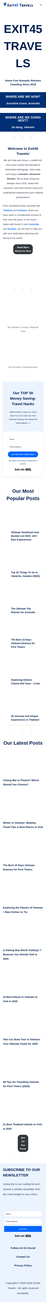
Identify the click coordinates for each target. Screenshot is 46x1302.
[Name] (23, 439)
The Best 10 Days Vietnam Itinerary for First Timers (23, 643)
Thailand (8, 210)
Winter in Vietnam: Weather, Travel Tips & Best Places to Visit (23, 824)
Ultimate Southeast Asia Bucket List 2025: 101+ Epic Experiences (25, 536)
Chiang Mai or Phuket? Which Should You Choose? (21, 782)
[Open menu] (41, 5)
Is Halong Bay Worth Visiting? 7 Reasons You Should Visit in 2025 (22, 954)
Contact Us (23, 1256)
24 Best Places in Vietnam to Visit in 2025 (20, 999)
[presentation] (25, 516)
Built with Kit (23, 469)
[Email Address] (23, 447)
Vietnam (22, 210)
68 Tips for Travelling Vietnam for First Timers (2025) (21, 1084)
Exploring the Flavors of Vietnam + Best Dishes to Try (23, 909)
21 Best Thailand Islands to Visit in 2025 (22, 1126)
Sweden (11, 229)
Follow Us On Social (23, 1248)
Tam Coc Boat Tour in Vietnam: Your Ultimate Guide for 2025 (21, 1041)
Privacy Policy (23, 1265)
